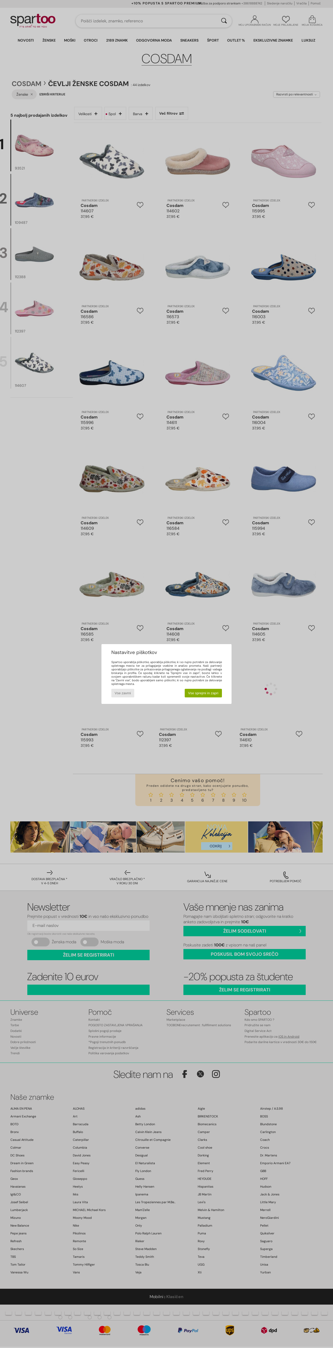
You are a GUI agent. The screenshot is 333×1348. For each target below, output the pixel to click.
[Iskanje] (224, 21)
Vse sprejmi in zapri (203, 693)
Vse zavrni (123, 693)
